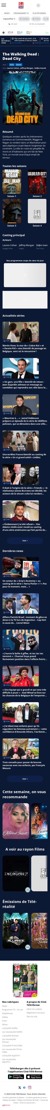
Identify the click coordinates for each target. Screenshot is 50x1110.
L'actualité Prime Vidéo (12, 1045)
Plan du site (32, 1016)
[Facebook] (24, 1087)
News (7, 13)
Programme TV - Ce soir (12, 1009)
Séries (5, 1024)
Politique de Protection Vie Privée (28, 1100)
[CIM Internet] (25, 1105)
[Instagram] (29, 1087)
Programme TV (21, 13)
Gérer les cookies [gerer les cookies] (34, 1009)
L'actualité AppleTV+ (11, 1055)
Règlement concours (36, 1012)
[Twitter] (19, 1087)
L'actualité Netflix (9, 1028)
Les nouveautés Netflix (12, 1032)
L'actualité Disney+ (10, 1035)
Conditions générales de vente (36, 1097)
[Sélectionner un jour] (9, 19)
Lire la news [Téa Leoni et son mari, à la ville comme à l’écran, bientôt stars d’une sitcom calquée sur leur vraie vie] (17, 43)
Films (4, 1020)
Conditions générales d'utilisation (13, 1097)
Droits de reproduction (27, 1103)
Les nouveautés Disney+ (9, 1040)
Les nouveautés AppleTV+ (9, 1060)
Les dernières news (5, 41)
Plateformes (39, 13)
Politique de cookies (9, 1100)
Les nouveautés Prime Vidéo (12, 1050)
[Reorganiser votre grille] (3, 32)
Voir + (25, 540)
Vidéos (5, 1017)
